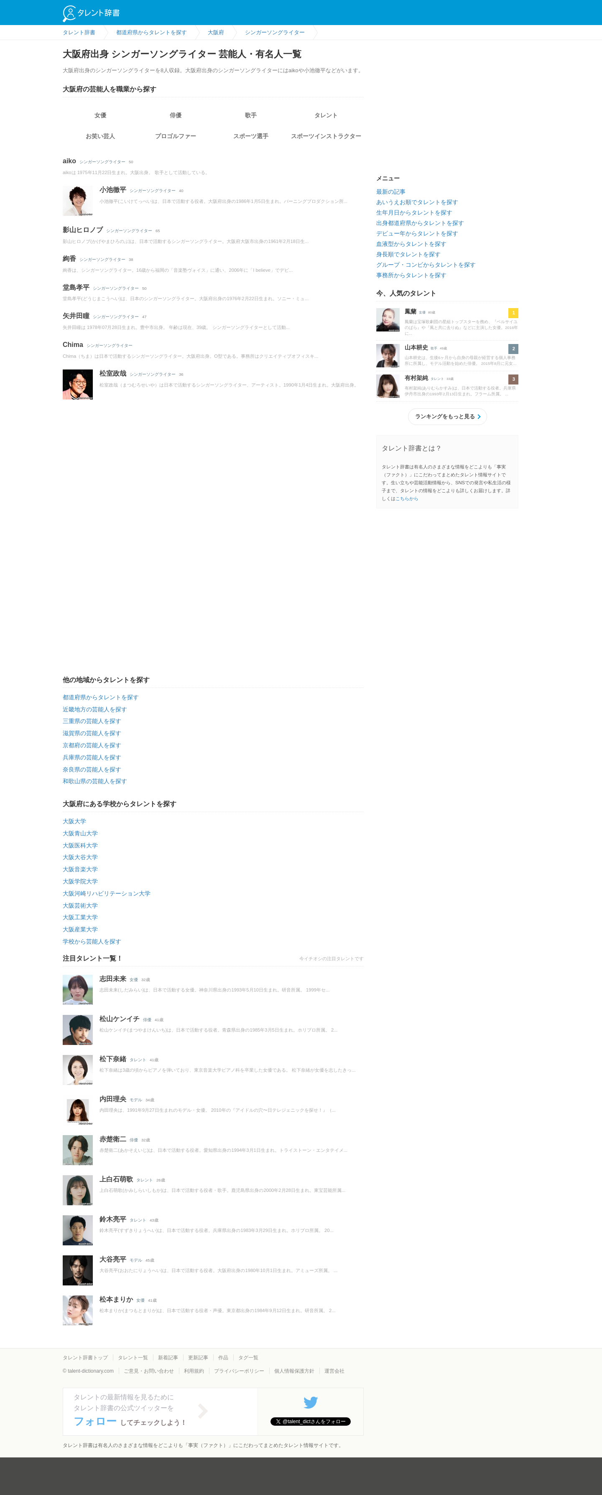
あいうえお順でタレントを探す (417, 202)
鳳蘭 (410, 311)
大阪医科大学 (80, 845)
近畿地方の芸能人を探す (95, 709)
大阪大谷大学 (80, 857)
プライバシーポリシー (239, 1371)
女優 (100, 115)
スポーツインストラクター (326, 136)
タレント (326, 115)
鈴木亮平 (112, 1219)
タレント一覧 (133, 1358)
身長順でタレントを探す (408, 254)
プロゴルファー (175, 136)
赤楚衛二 (112, 1139)
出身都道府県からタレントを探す (420, 223)
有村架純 (416, 377)
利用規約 (194, 1371)
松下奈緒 (112, 1058)
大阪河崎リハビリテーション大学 (106, 893)
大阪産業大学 (80, 929)
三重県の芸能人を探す (92, 721)
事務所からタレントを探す (411, 275)
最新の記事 (391, 191)
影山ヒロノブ (83, 229)
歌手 (251, 115)
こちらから (406, 498)
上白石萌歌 (116, 1179)
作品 (223, 1358)
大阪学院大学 (80, 881)
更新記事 (198, 1358)
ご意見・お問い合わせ (149, 1371)
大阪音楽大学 (80, 869)
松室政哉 (112, 373)
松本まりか (116, 1299)
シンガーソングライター (102, 161)
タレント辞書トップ (85, 1358)
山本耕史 (416, 347)
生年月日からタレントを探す (414, 212)
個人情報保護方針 (294, 1371)
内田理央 (112, 1099)
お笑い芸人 (100, 136)
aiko (69, 160)
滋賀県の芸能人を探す (92, 733)
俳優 (175, 115)
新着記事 (168, 1358)
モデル (136, 1100)
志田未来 (112, 978)
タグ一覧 (248, 1358)
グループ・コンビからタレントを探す (426, 264)
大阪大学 (74, 821)
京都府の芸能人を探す (92, 745)
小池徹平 (112, 189)
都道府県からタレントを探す (101, 697)
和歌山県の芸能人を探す (95, 781)
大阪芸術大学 (80, 905)
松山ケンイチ (119, 1018)
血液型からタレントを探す (411, 243)
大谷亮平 (112, 1259)
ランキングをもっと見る (445, 416)
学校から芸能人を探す (92, 941)
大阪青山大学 (80, 833)
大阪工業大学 (80, 917)
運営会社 (334, 1371)
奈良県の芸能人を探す (92, 769)
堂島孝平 (76, 287)
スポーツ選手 (250, 136)
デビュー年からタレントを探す (417, 233)
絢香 (69, 258)
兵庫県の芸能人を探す (92, 757)
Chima (73, 344)
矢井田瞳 (76, 315)
